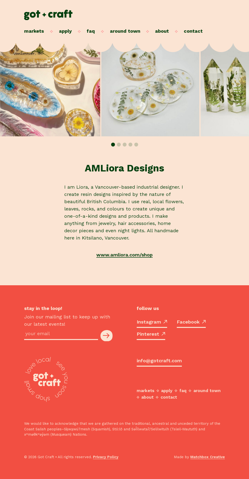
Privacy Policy (105, 457)
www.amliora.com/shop (124, 255)
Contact (193, 31)
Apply (65, 31)
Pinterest (151, 334)
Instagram (152, 322)
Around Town (125, 31)
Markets (34, 31)
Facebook (191, 322)
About (162, 31)
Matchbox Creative (207, 457)
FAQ (91, 31)
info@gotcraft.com (159, 360)
